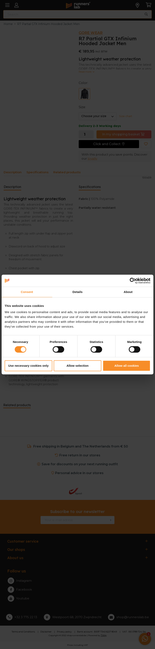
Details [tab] (77, 292)
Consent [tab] (27, 292)
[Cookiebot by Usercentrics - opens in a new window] (132, 281)
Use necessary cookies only (28, 365)
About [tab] (128, 292)
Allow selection (77, 365)
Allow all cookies (126, 365)
